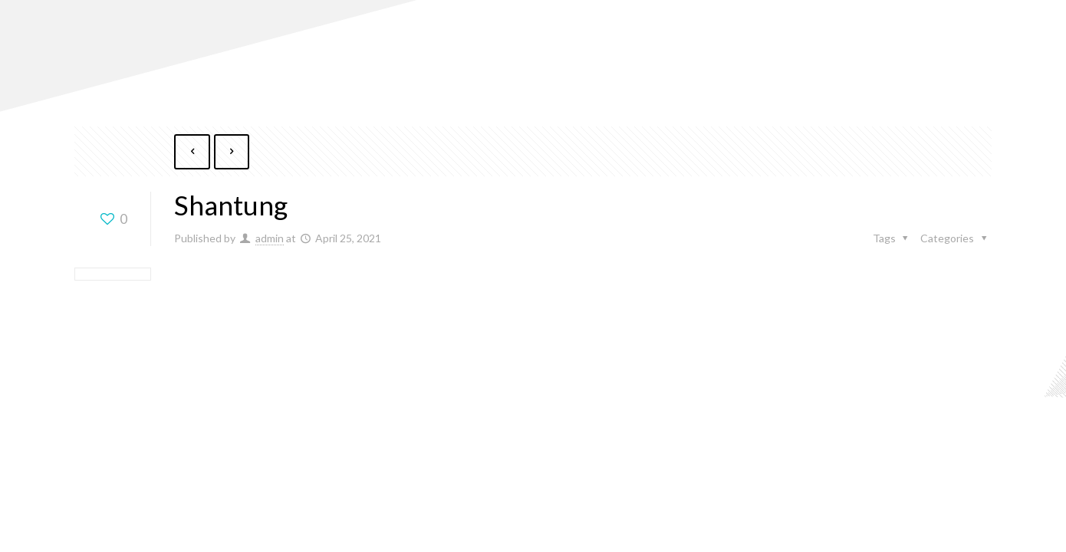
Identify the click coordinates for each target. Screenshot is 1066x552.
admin (269, 238)
